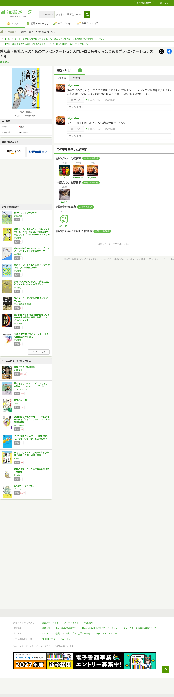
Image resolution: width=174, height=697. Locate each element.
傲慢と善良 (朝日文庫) (24, 367)
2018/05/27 (109, 100)
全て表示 (61, 78)
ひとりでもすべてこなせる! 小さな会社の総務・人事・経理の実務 (31, 454)
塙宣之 (17, 403)
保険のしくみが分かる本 (25, 212)
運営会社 (46, 628)
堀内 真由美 (19, 425)
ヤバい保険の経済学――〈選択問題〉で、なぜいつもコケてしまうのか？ (31, 437)
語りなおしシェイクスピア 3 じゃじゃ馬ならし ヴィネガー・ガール (30, 385)
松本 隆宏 (18, 475)
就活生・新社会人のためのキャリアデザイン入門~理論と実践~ (31, 266)
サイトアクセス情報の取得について (139, 628)
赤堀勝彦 (18, 238)
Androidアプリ (48, 639)
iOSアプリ (66, 639)
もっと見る (38, 352)
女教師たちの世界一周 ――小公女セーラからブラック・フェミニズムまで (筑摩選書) (31, 419)
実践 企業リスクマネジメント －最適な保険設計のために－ (31, 335)
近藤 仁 (17, 459)
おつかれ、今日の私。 (24, 486)
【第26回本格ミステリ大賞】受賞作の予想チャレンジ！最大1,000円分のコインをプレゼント (47, 44)
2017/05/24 (109, 129)
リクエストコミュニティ (107, 633)
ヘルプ (45, 633)
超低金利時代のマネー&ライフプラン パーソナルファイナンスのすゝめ (31, 249)
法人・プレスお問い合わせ (78, 633)
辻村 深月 (18, 370)
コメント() (95, 100)
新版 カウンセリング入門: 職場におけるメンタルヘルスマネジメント (31, 283)
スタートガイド (71, 623)
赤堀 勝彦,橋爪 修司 (22, 304)
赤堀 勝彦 (12, 32)
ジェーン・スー (20, 489)
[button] (87, 14)
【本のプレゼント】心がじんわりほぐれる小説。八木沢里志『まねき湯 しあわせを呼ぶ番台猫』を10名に (54, 39)
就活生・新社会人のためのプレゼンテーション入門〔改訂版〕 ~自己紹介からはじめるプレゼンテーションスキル (31, 232)
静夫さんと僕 (20, 400)
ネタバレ (77, 78)
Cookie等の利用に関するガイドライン (100, 628)
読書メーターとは (50, 623)
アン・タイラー (20, 389)
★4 (87, 100)
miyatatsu (73, 85)
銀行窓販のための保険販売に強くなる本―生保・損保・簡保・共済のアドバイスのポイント (31, 317)
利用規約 (88, 623)
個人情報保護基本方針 (66, 628)
